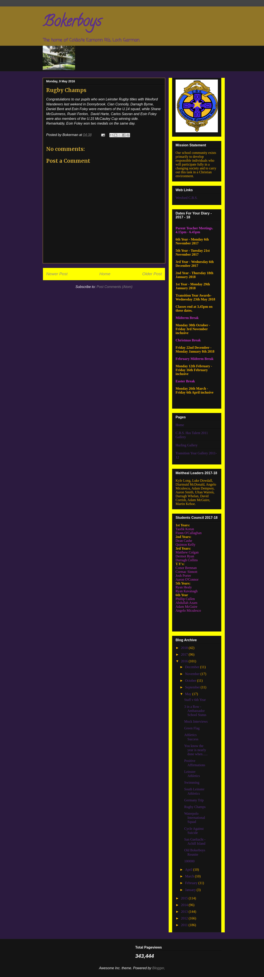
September (193, 687)
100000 (189, 861)
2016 (185, 661)
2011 (185, 925)
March (190, 876)
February (191, 883)
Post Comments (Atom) (114, 287)
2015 (185, 898)
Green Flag (192, 728)
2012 (185, 918)
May (188, 694)
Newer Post (57, 274)
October (191, 680)
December (192, 667)
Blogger (158, 968)
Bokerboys (72, 22)
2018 (185, 648)
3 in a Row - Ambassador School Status (195, 711)
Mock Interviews (196, 721)
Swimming (191, 782)
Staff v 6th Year (195, 700)
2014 (185, 905)
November (193, 674)
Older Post (152, 274)
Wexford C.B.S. (187, 198)
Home (104, 274)
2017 (185, 654)
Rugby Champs (195, 807)
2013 (185, 911)
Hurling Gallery (187, 445)
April (189, 869)
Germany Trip (194, 800)
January (191, 890)
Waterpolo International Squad (194, 818)
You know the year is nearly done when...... (196, 750)
